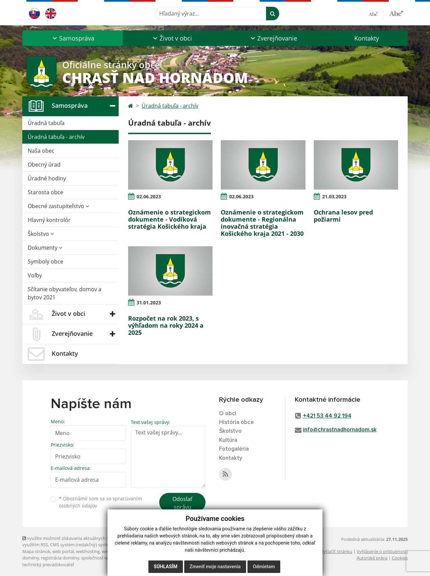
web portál (63, 551)
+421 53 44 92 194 (327, 416)
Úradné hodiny (47, 178)
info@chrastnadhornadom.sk (340, 430)
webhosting (88, 551)
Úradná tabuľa (46, 123)
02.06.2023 (149, 196)
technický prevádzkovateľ (48, 564)
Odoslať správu (182, 503)
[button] (72, 38)
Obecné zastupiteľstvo (58, 206)
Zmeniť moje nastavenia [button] (215, 566)
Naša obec (41, 150)
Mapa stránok (36, 551)
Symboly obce (45, 261)
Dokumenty (45, 247)
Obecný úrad (44, 164)
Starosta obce (45, 192)
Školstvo (41, 233)
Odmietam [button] (264, 566)
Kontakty (366, 38)
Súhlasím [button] (165, 566)
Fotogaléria (234, 449)
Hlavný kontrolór (49, 220)
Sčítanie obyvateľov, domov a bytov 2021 (64, 293)
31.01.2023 (149, 302)
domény (30, 558)
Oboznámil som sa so (100, 502)
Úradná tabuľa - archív (56, 137)
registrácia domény (60, 558)
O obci (227, 414)
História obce (236, 422)
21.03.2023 (334, 196)
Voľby (35, 275)
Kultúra (228, 440)
